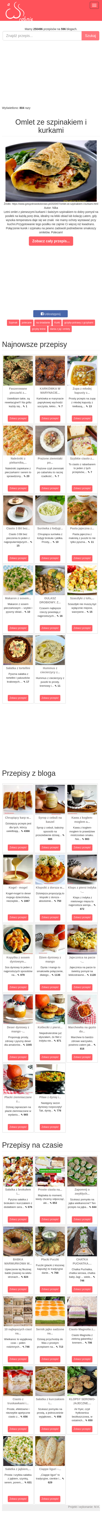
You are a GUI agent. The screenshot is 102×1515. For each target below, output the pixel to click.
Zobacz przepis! (18, 418)
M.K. (97, 1506)
